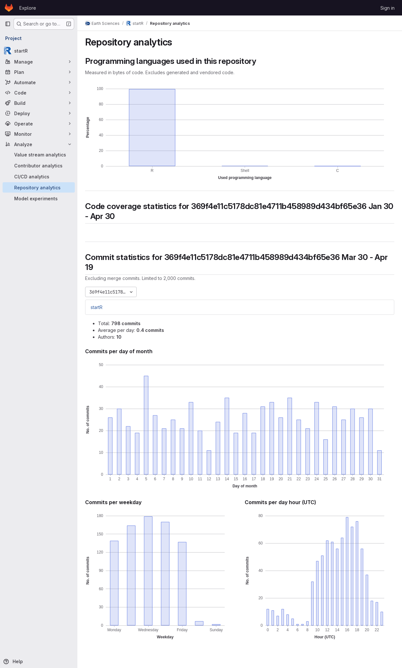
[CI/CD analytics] (39, 176)
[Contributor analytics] (39, 165)
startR (97, 307)
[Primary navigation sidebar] (8, 24)
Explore (27, 8)
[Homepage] (9, 8)
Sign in (387, 8)
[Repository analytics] (39, 187)
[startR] (39, 50)
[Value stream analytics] (39, 154)
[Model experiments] (39, 198)
